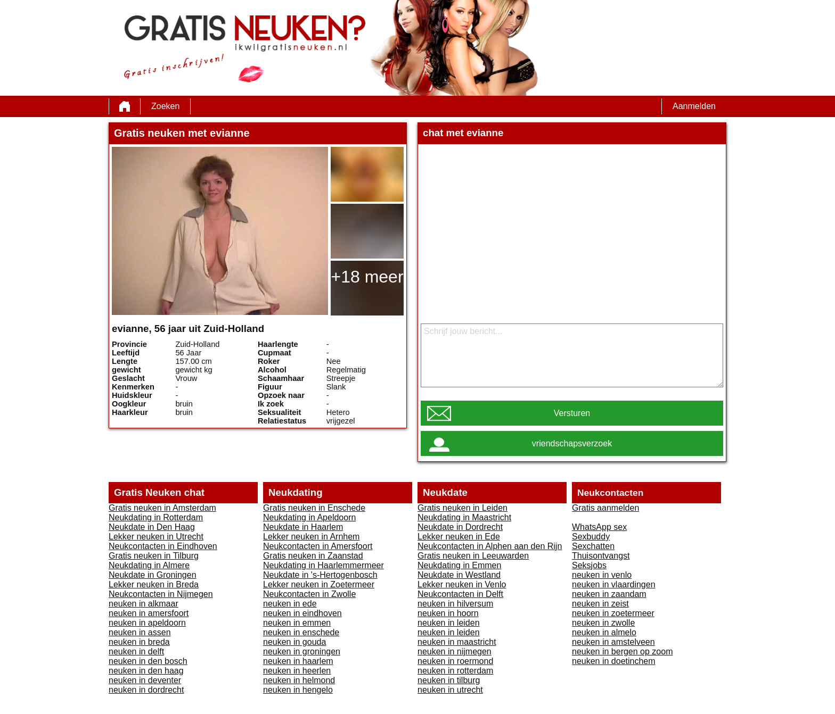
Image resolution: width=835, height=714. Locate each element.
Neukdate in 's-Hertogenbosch (320, 574)
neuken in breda (139, 641)
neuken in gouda (294, 641)
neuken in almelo (604, 632)
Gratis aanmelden (605, 507)
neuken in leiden (449, 622)
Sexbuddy (591, 536)
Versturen (572, 413)
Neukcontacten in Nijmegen (161, 594)
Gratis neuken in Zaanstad (313, 555)
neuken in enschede (301, 632)
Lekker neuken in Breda (154, 584)
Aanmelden (694, 106)
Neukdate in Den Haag (152, 527)
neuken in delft (136, 651)
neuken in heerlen (297, 670)
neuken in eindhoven (302, 613)
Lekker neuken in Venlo (462, 584)
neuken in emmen (297, 622)
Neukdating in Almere (149, 565)
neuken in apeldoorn (147, 622)
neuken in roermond (455, 661)
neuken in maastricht (457, 641)
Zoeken (165, 106)
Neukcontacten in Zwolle (309, 594)
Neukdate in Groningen (153, 574)
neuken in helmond (299, 680)
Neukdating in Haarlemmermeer (323, 565)
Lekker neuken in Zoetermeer (318, 584)
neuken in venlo (602, 574)
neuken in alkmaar (143, 603)
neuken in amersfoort (149, 613)
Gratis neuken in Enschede (314, 507)
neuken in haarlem (298, 661)
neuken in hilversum (455, 603)
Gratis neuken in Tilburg (154, 555)
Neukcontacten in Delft (460, 594)
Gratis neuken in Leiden (462, 507)
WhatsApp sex (599, 527)
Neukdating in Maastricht (464, 517)
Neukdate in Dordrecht (460, 527)
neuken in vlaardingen (614, 584)
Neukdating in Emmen (459, 565)
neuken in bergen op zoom (622, 651)
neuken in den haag (146, 670)
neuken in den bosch (148, 661)
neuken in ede (290, 603)
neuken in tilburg (449, 680)
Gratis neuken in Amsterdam (162, 507)
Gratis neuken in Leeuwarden (473, 555)
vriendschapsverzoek (572, 443)
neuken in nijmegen (455, 651)
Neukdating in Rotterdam (156, 517)
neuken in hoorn (448, 613)
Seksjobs (589, 565)
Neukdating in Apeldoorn (309, 517)
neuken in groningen (301, 651)
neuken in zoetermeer (613, 613)
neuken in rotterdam (455, 670)
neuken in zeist (600, 603)
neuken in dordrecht (146, 689)
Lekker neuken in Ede (459, 536)
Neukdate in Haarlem (303, 527)
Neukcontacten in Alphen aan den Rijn (490, 546)
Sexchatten (593, 546)
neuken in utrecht (450, 689)
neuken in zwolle (603, 622)
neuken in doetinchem (614, 661)
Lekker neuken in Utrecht (156, 536)
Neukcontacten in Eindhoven (163, 546)
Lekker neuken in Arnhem (311, 536)
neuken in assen (140, 632)
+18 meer (367, 276)
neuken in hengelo (298, 689)
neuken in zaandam (609, 594)
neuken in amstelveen (613, 641)
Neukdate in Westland (459, 574)
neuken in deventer (145, 680)
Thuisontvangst (601, 555)
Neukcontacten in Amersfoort (317, 546)
